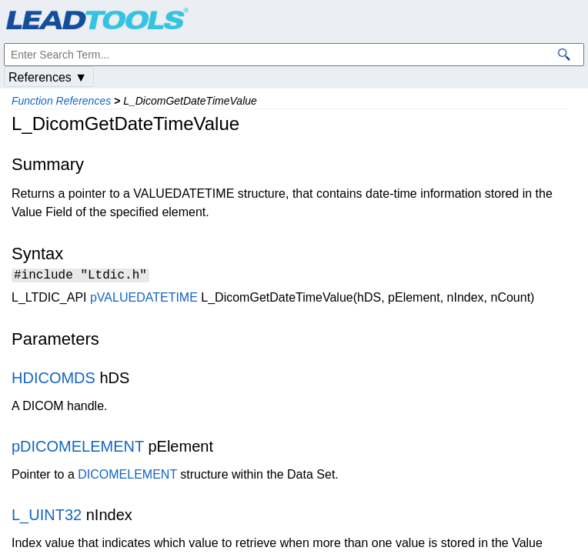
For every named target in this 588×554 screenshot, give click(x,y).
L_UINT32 (47, 517)
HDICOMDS (53, 380)
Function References (61, 101)
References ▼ (47, 77)
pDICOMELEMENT (78, 448)
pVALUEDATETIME (144, 299)
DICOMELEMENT (127, 476)
